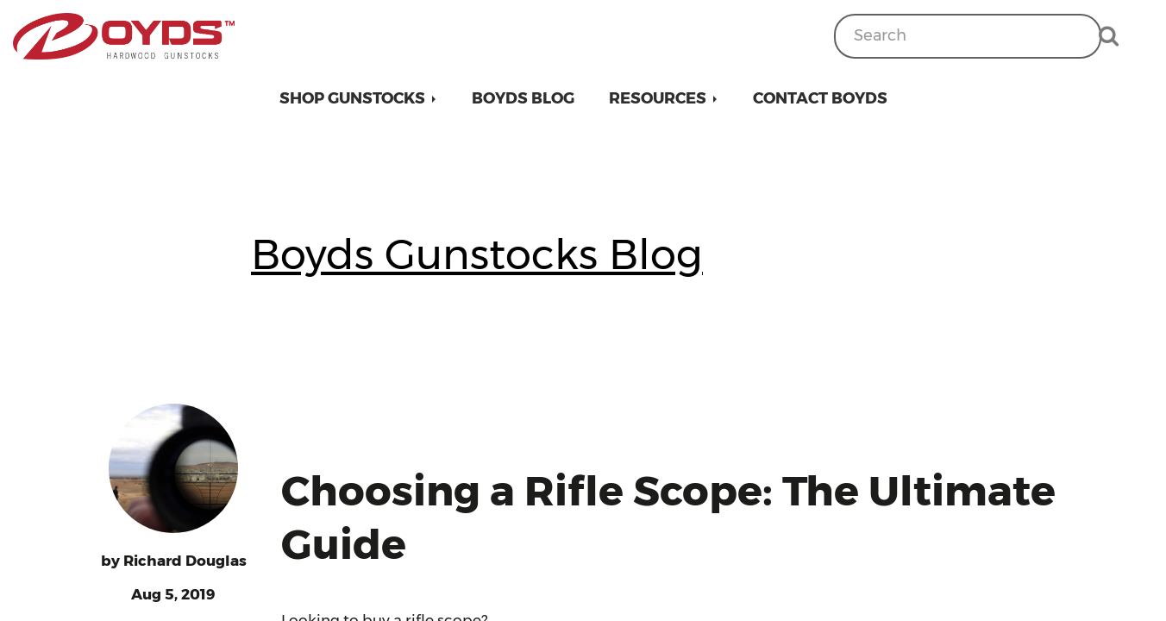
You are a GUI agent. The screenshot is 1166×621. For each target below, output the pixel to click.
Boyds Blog (523, 98)
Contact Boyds (820, 98)
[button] (358, 98)
